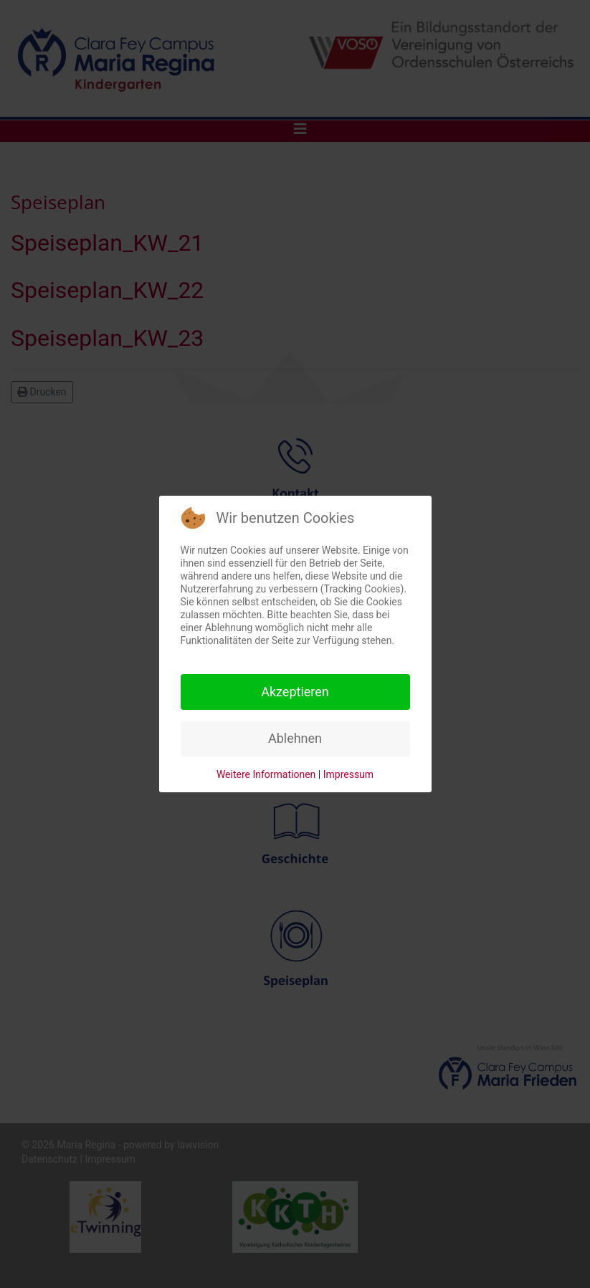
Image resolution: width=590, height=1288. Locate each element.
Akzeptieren (295, 691)
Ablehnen (295, 738)
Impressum (348, 774)
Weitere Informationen (266, 774)
